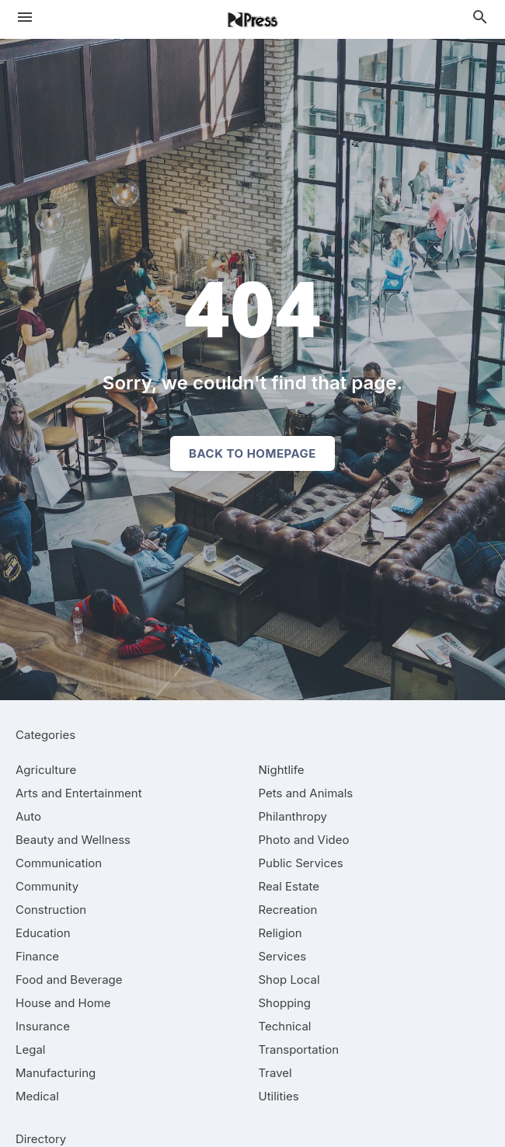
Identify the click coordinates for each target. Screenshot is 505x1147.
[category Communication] (59, 863)
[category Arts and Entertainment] (79, 793)
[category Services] (283, 956)
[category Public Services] (301, 863)
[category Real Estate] (289, 886)
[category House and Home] (63, 1002)
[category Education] (43, 933)
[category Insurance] (43, 1026)
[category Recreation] (288, 909)
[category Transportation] (299, 1049)
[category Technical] (285, 1026)
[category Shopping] (285, 1002)
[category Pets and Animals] (306, 793)
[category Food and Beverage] (69, 979)
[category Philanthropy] (293, 816)
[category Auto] (28, 816)
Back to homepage (252, 453)
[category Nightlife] (282, 769)
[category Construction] (51, 909)
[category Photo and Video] (304, 839)
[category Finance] (37, 956)
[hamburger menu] (25, 17)
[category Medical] (37, 1096)
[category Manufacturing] (56, 1072)
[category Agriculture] (46, 769)
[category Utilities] (279, 1096)
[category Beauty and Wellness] (73, 839)
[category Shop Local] (289, 979)
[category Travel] (275, 1072)
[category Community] (47, 886)
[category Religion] (280, 933)
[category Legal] (30, 1049)
